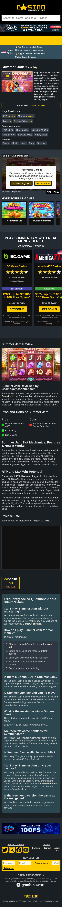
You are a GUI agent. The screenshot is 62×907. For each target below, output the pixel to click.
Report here (16, 192)
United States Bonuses (25, 57)
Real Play (53, 192)
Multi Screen (9, 135)
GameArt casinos (32, 624)
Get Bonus (17, 309)
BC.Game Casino (17, 266)
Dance (6, 143)
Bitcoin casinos (48, 783)
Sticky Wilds (41, 135)
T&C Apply (11, 315)
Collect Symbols (40, 130)
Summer (41, 143)
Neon (23, 143)
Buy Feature (22, 130)
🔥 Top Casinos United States (28, 47)
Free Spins (8, 130)
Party (31, 143)
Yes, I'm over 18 (43, 183)
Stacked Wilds (25, 135)
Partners (36, 848)
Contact (47, 848)
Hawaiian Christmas (41, 221)
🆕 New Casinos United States (29, 50)
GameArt (31, 67)
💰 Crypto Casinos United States (30, 54)
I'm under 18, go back (21, 183)
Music (15, 143)
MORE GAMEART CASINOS (31, 246)
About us (57, 849)
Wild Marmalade (14, 221)
